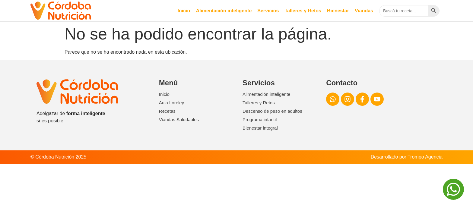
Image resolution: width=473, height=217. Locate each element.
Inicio (184, 10)
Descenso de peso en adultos (272, 111)
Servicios (268, 10)
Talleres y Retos (302, 10)
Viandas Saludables (179, 119)
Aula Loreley (171, 102)
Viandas (364, 10)
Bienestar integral (260, 128)
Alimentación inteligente (224, 10)
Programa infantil (260, 119)
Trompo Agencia (425, 156)
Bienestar (338, 10)
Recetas (167, 111)
